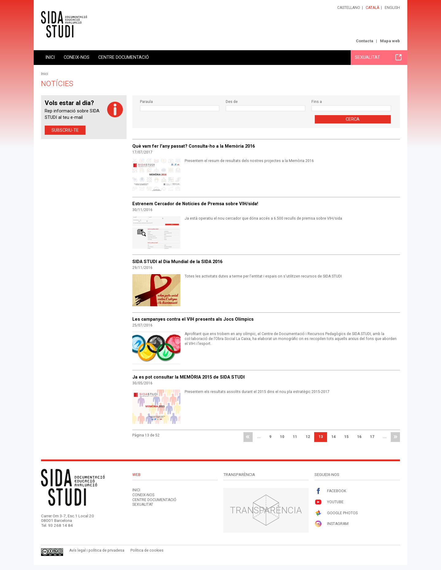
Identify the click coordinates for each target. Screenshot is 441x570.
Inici (50, 57)
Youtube (329, 502)
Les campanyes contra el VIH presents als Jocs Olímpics (193, 319)
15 (346, 437)
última (395, 437)
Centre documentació (123, 57)
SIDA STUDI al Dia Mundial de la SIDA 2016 (177, 261)
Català (372, 8)
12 (308, 437)
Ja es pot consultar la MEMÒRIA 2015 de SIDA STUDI (188, 377)
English (392, 8)
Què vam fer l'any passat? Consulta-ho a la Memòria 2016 (193, 146)
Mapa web (390, 41)
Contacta (364, 41)
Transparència (266, 510)
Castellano (348, 8)
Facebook (330, 491)
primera (248, 437)
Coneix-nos (76, 57)
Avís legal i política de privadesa (96, 550)
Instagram (332, 524)
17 (372, 437)
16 (359, 437)
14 (333, 437)
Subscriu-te (65, 130)
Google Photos (336, 513)
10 (282, 437)
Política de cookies (147, 550)
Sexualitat (378, 57)
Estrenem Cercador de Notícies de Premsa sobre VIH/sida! (195, 203)
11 (295, 437)
